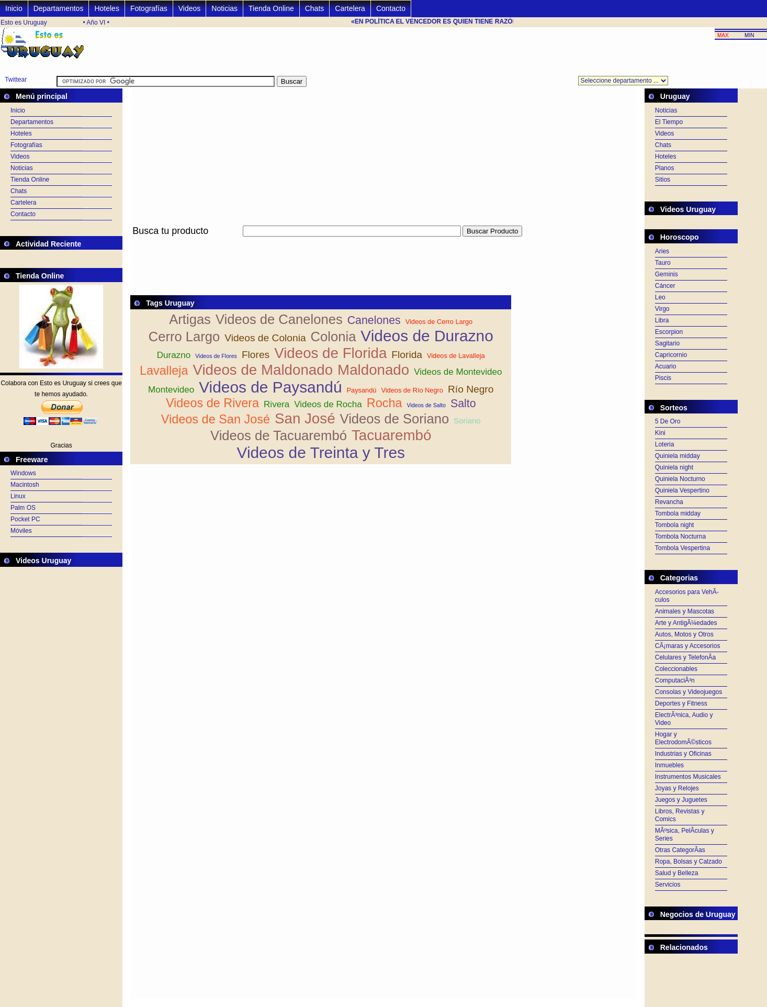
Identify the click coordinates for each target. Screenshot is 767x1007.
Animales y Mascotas (684, 611)
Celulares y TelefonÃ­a (685, 657)
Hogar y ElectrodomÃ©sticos (683, 738)
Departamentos (58, 8)
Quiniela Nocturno (680, 479)
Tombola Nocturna (680, 536)
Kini (660, 433)
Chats (314, 8)
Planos (664, 168)
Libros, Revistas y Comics (680, 815)
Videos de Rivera (212, 403)
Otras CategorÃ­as (680, 850)
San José (305, 418)
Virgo (662, 308)
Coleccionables (676, 669)
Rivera (276, 404)
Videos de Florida (330, 353)
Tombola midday (678, 513)
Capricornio (671, 355)
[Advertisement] (320, 243)
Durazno (173, 355)
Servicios (668, 884)
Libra (662, 320)
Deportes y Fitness (681, 703)
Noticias (224, 8)
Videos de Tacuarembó (278, 435)
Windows (23, 473)
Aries (662, 251)
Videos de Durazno (426, 335)
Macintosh (24, 484)
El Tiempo (669, 122)
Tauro (663, 262)
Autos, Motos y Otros (684, 634)
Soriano (467, 420)
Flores (255, 354)
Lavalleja (164, 370)
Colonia (333, 336)
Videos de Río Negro (412, 390)
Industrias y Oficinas (683, 753)
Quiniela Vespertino (682, 490)
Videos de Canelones (279, 319)
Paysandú (362, 390)
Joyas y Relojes (677, 788)
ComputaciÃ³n (675, 680)
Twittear (16, 79)
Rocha (384, 403)
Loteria (664, 444)
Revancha (669, 502)
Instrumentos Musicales (688, 776)
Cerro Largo (184, 336)
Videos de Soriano (394, 418)
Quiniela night (674, 467)
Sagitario (667, 343)
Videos (189, 8)
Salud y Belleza (676, 873)
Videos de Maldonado (263, 370)
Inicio (13, 8)
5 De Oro (668, 421)
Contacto (390, 8)
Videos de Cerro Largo (439, 322)
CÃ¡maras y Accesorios (687, 646)
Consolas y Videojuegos (689, 692)
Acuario (665, 366)
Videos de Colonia (265, 337)
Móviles (21, 530)
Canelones (374, 320)
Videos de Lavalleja (456, 356)
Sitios (662, 179)
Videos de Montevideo (458, 372)
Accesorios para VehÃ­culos (687, 595)
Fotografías (148, 8)
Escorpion (669, 331)
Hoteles (106, 8)
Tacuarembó (392, 435)
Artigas (190, 319)
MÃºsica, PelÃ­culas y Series (684, 834)
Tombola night (674, 525)
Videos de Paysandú (270, 387)
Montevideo (171, 390)
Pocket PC (25, 519)
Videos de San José (215, 419)
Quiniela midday (677, 456)
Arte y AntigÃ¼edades (686, 622)
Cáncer (665, 285)
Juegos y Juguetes (681, 799)
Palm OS (23, 507)
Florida (406, 354)
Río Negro (470, 389)
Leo (660, 297)
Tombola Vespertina (682, 548)
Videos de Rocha (328, 404)
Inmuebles (669, 765)
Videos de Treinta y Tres (321, 452)
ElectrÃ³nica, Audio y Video (684, 718)
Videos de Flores (216, 356)
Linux (18, 496)
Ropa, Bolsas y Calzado (688, 861)
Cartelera (350, 8)
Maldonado (373, 370)
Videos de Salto (426, 405)
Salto (463, 403)
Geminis (666, 274)
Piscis (663, 378)
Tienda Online (271, 8)
